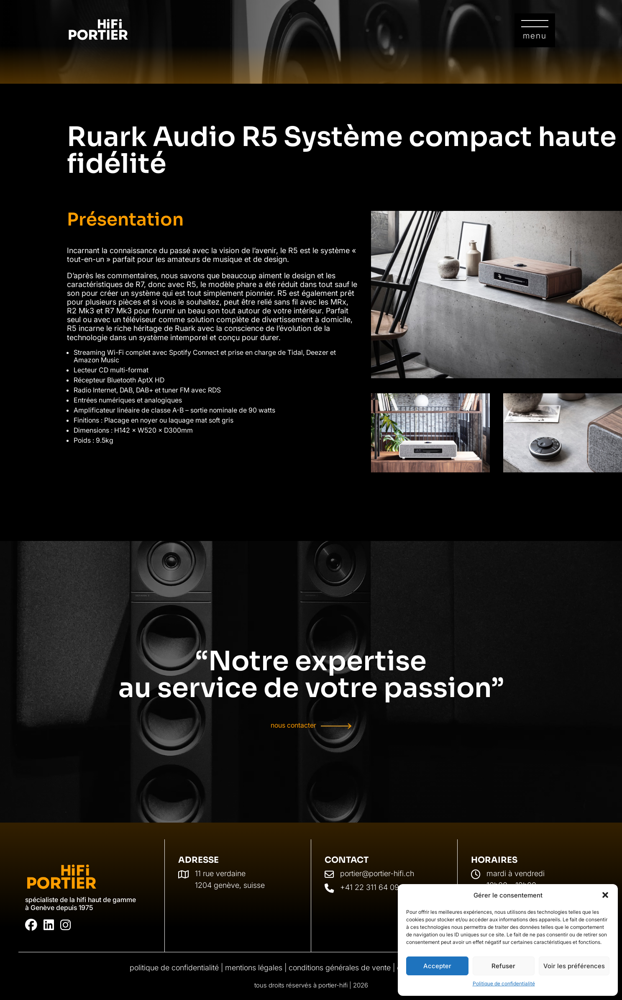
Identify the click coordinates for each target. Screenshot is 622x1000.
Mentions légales (253, 967)
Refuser (503, 966)
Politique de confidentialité (504, 983)
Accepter (437, 966)
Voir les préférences (574, 966)
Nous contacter (293, 725)
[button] (605, 895)
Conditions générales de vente (340, 967)
